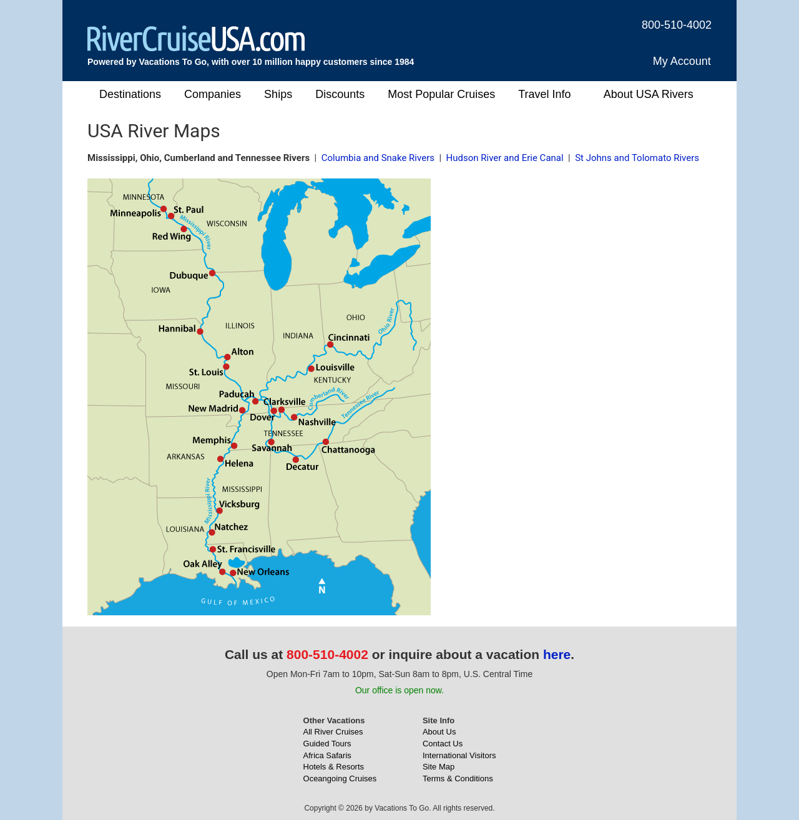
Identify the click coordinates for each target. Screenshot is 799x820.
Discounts (340, 94)
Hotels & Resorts (334, 766)
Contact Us (443, 743)
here (557, 654)
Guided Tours (327, 743)
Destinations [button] (130, 94)
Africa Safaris (327, 755)
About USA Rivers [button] (649, 94)
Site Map (438, 766)
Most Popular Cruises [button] (441, 94)
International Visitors (459, 755)
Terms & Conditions (458, 778)
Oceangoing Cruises (340, 778)
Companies (212, 94)
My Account (682, 61)
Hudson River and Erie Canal (505, 158)
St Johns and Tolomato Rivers (637, 158)
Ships (278, 94)
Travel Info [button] (544, 94)
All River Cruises (333, 731)
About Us (439, 731)
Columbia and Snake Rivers (377, 158)
